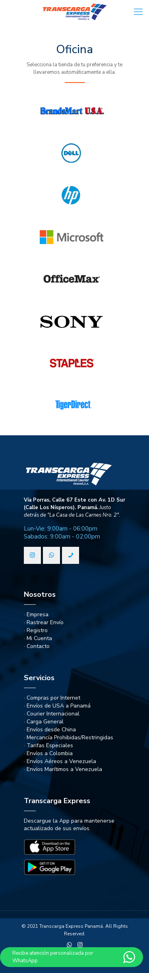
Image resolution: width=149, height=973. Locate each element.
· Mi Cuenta (38, 638)
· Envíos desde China (50, 729)
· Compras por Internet (52, 698)
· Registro (36, 630)
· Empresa (36, 614)
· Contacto (37, 646)
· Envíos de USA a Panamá (57, 706)
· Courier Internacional (51, 713)
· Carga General (44, 721)
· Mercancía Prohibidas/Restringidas (68, 737)
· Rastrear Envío (44, 622)
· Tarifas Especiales (48, 745)
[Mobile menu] (138, 12)
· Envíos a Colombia (48, 753)
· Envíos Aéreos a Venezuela (60, 761)
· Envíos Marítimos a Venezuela (63, 769)
